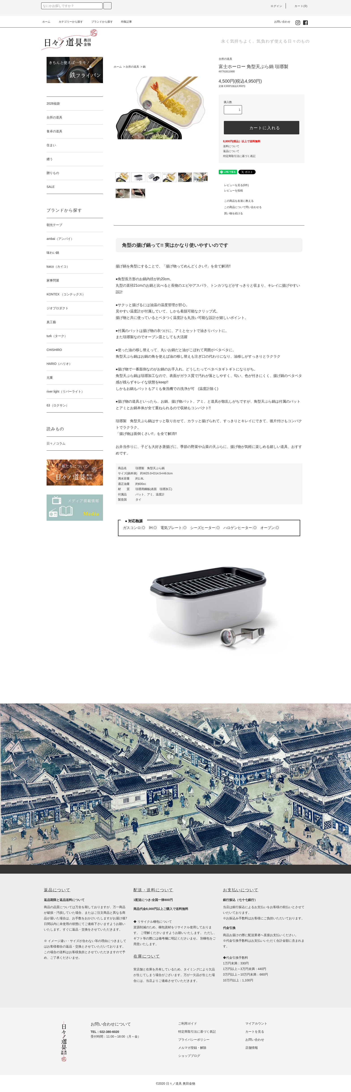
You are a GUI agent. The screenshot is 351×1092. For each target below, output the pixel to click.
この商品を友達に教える (236, 200)
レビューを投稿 (231, 190)
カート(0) (298, 6)
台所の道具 (132, 66)
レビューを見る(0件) (234, 185)
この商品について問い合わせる (240, 207)
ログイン (274, 6)
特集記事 (124, 21)
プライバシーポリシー (194, 1039)
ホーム (46, 21)
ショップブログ (189, 1056)
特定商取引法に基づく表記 (239, 156)
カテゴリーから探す (68, 21)
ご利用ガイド (187, 1023)
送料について (231, 146)
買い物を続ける (231, 213)
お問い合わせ (279, 21)
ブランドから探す (99, 21)
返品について (231, 151)
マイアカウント (256, 1023)
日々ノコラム (56, 443)
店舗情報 (251, 1047)
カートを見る (254, 1031)
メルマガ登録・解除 (192, 1047)
